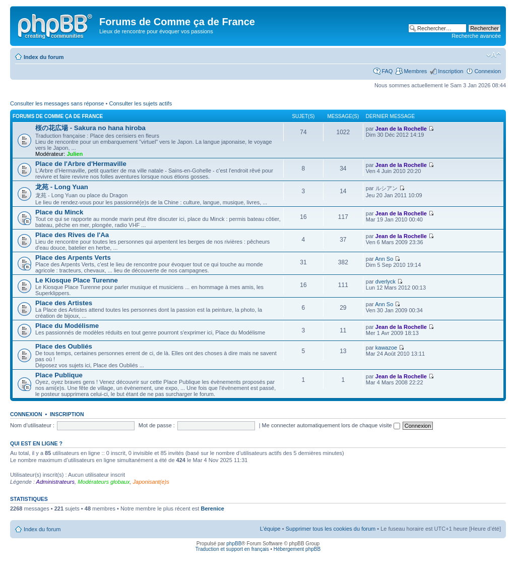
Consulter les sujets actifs (140, 103)
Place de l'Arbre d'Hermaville (80, 163)
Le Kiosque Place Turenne (76, 280)
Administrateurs (55, 482)
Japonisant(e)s (151, 482)
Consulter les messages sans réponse (57, 103)
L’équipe (270, 529)
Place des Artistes (63, 303)
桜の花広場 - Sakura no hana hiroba (90, 128)
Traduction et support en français (232, 549)
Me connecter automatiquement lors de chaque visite (331, 425)
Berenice (212, 508)
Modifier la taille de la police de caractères (493, 55)
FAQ (387, 71)
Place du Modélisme (67, 325)
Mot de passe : (157, 425)
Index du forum (43, 57)
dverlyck (385, 281)
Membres (415, 71)
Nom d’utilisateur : (32, 425)
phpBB (233, 543)
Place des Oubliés (63, 346)
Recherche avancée (476, 36)
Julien (75, 154)
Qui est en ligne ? (36, 443)
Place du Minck (59, 212)
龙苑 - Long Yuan (61, 187)
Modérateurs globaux (104, 482)
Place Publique (59, 375)
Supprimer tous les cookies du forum (331, 529)
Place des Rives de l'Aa (72, 235)
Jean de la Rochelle (401, 129)
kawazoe (386, 348)
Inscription (450, 71)
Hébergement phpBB (297, 549)
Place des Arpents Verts (73, 257)
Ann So (384, 259)
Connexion (487, 71)
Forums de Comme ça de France (58, 116)
